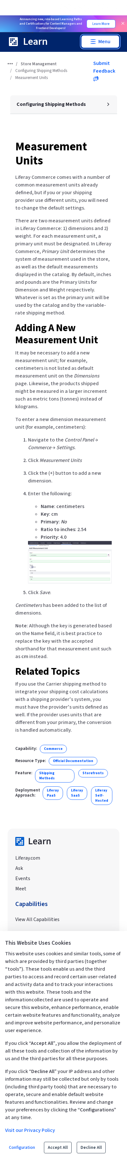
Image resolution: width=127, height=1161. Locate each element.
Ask (19, 868)
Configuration (22, 1147)
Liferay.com (27, 858)
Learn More (100, 23)
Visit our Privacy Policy (30, 1130)
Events (22, 878)
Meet (20, 888)
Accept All (58, 1147)
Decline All (91, 1147)
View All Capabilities (37, 919)
